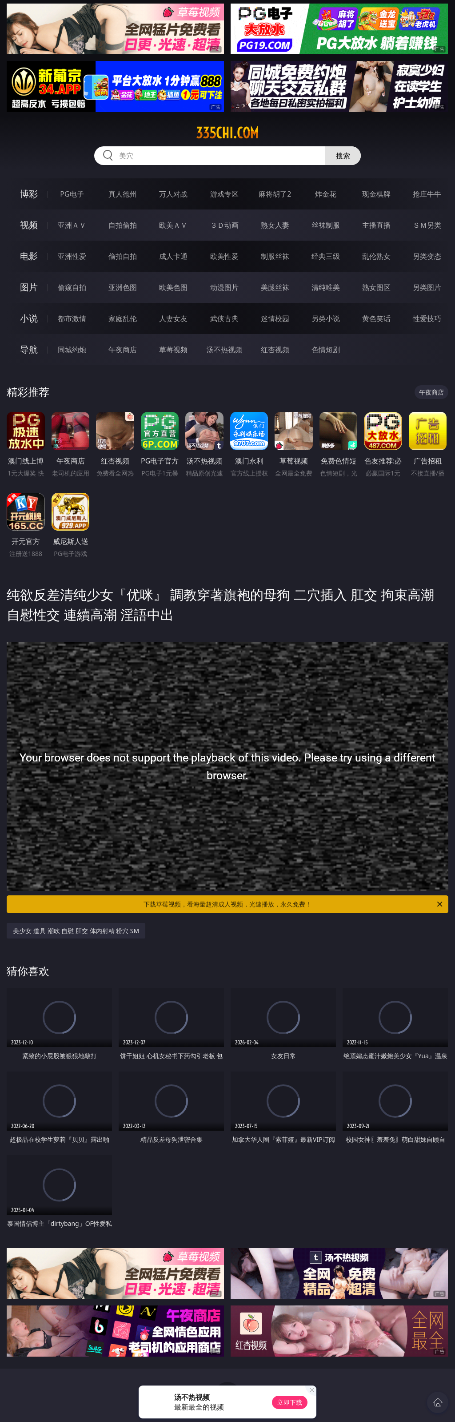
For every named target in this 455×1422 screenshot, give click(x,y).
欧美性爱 (224, 256)
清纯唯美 (325, 287)
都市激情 (72, 318)
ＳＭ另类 (427, 225)
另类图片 (427, 287)
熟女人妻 (275, 225)
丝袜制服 (325, 225)
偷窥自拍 (72, 287)
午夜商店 (122, 349)
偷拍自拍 (122, 256)
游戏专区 (224, 194)
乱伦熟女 (376, 256)
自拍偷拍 (122, 225)
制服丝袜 (275, 256)
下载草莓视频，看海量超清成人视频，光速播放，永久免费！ (294, 904)
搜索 (343, 156)
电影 (29, 256)
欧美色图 (173, 287)
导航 (29, 349)
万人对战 (173, 194)
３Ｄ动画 (224, 225)
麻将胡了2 (275, 194)
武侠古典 (224, 318)
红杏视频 (275, 349)
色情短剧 (325, 349)
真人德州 (122, 194)
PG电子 (72, 194)
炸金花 (325, 194)
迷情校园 (275, 318)
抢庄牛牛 (427, 194)
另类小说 (325, 318)
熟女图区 (376, 287)
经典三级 (325, 256)
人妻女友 (173, 318)
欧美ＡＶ (173, 225)
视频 (29, 225)
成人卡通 (173, 256)
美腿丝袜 (275, 287)
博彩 (29, 194)
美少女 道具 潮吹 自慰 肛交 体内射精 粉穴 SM (76, 931)
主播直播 (376, 225)
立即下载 (289, 1402)
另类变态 (427, 256)
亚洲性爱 (72, 256)
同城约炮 (72, 349)
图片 (29, 287)
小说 (29, 318)
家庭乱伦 (122, 318)
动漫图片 (224, 287)
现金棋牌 (376, 194)
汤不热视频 (224, 349)
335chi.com (227, 133)
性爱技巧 (427, 318)
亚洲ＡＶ (72, 225)
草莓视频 (173, 349)
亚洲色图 (122, 287)
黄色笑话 (376, 318)
